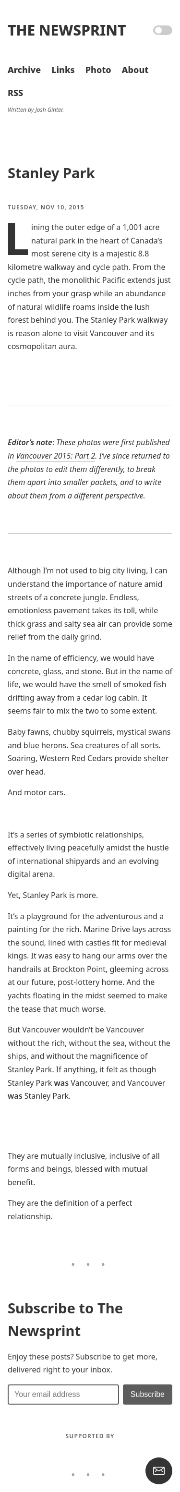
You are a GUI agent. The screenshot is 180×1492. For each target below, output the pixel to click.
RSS (15, 92)
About (135, 69)
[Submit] (147, 1394)
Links (62, 69)
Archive (24, 69)
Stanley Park (51, 172)
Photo (98, 69)
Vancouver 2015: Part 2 (56, 455)
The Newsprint (67, 30)
